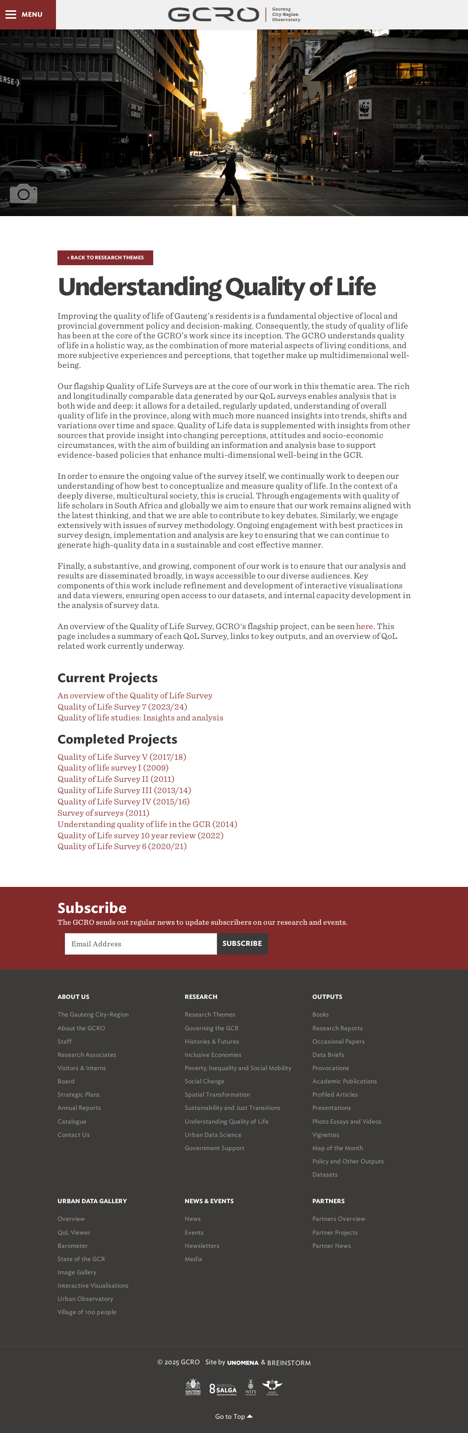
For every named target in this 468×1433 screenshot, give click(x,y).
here (364, 626)
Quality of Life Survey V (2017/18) (122, 757)
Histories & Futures (212, 1041)
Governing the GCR (212, 1028)
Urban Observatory (85, 1298)
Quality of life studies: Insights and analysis (140, 717)
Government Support (215, 1148)
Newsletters (202, 1245)
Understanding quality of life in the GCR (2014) (147, 824)
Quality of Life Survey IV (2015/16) (123, 801)
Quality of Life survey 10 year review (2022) (140, 835)
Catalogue (71, 1121)
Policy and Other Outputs (348, 1161)
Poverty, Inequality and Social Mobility (238, 1068)
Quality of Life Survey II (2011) (116, 779)
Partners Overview (338, 1218)
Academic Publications (344, 1081)
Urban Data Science (213, 1134)
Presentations (331, 1107)
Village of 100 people (86, 1312)
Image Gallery (76, 1272)
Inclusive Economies (213, 1054)
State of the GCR (81, 1259)
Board (66, 1081)
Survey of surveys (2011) (103, 813)
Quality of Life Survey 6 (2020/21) (122, 846)
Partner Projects (335, 1232)
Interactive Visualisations (93, 1285)
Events (194, 1232)
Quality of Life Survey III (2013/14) (124, 790)
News (193, 1218)
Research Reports (337, 1028)
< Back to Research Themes (105, 257)
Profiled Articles (335, 1094)
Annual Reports (79, 1107)
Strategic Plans (78, 1094)
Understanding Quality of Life (227, 1121)
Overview (71, 1218)
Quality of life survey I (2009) (113, 767)
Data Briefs (328, 1054)
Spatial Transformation (217, 1094)
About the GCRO (81, 1028)
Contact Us (73, 1134)
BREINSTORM (289, 1362)
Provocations (330, 1068)
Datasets (325, 1174)
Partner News (331, 1245)
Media (193, 1259)
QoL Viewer (73, 1232)
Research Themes (210, 1014)
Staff (64, 1041)
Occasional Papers (338, 1041)
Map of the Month (337, 1148)
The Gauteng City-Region (93, 1014)
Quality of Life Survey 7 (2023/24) (122, 707)
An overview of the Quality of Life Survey (135, 695)
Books (320, 1014)
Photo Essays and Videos (347, 1121)
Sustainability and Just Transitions (232, 1107)
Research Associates (86, 1054)
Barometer (72, 1245)
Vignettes (325, 1134)
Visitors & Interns (81, 1068)
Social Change (204, 1081)
